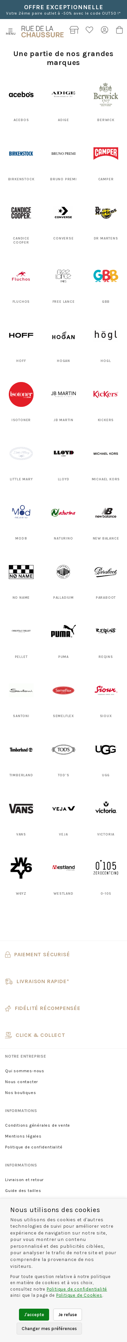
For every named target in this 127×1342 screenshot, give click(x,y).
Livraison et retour (24, 1179)
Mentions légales (23, 1136)
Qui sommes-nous (24, 1070)
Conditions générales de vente (37, 1125)
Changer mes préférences (49, 1328)
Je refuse (67, 1314)
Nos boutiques (20, 1092)
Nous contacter (21, 1081)
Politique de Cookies (79, 1295)
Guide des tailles (23, 1190)
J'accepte (34, 1314)
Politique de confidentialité (33, 1147)
